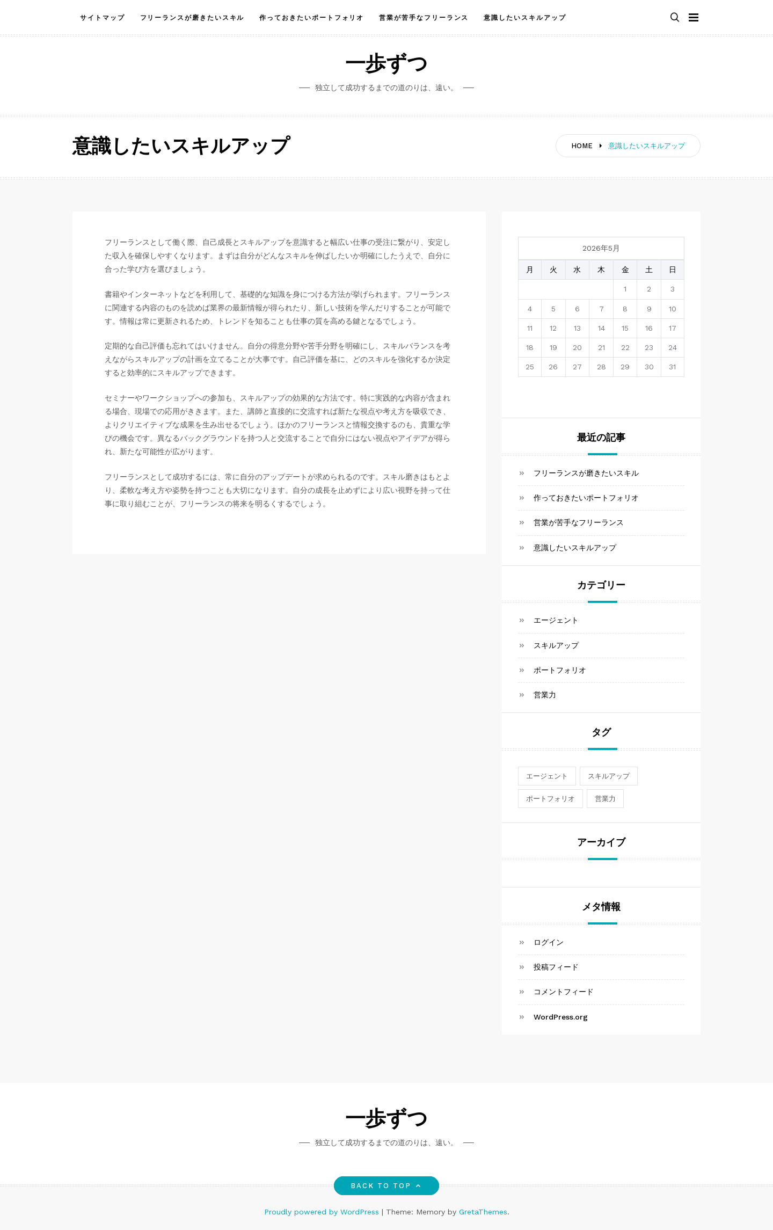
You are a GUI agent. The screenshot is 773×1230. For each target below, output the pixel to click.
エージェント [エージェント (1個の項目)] (547, 776)
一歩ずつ (386, 65)
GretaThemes (483, 1211)
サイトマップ (102, 17)
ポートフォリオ (560, 670)
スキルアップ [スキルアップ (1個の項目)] (609, 776)
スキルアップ (556, 645)
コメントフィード (564, 991)
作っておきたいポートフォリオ (311, 17)
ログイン (549, 942)
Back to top (387, 1186)
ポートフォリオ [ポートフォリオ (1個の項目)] (550, 799)
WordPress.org (561, 1017)
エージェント (556, 620)
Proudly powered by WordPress (323, 1211)
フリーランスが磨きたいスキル (192, 17)
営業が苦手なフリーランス (424, 17)
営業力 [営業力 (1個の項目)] (605, 799)
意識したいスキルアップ (525, 17)
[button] (674, 18)
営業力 (545, 694)
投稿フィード (556, 967)
